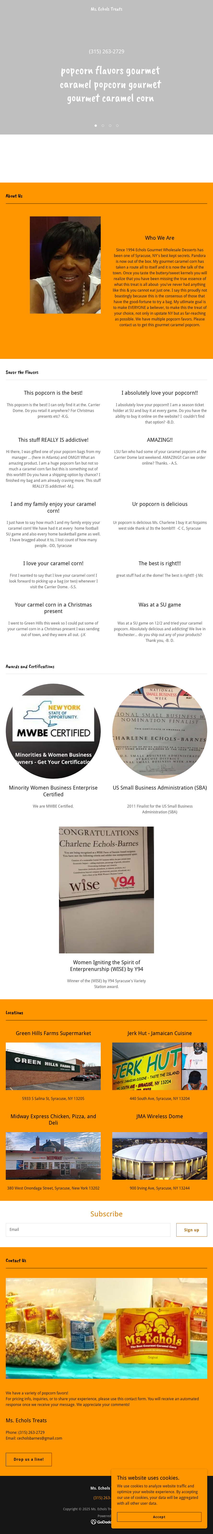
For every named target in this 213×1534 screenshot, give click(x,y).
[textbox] (88, 1230)
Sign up (191, 1230)
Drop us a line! (29, 1459)
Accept (159, 1517)
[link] (106, 9)
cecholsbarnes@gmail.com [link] (39, 1438)
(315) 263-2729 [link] (106, 52)
